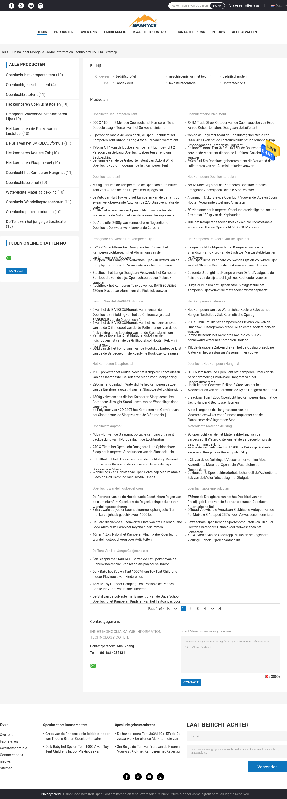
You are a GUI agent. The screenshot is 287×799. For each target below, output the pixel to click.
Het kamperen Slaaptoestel (29, 163)
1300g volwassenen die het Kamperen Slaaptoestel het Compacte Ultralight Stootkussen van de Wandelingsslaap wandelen (135, 402)
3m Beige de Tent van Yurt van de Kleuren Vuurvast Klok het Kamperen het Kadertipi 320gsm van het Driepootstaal (148, 750)
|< (168, 608)
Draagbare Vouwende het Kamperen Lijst (123, 239)
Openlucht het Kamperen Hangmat (35, 172)
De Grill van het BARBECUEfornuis (34, 143)
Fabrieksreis (115, 32)
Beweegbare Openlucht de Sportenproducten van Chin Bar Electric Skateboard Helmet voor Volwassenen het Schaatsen (231, 527)
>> (212, 608)
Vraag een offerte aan (245, 5)
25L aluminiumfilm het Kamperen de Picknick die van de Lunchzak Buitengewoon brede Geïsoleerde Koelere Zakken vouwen (231, 327)
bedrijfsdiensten (235, 76)
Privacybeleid (51, 794)
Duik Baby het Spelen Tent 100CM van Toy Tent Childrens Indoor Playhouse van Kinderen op (77, 750)
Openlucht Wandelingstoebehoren (34, 202)
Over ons (89, 32)
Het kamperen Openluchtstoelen (33, 104)
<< (175, 608)
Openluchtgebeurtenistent (28, 84)
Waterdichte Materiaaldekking (31, 192)
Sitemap (6, 768)
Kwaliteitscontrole (151, 32)
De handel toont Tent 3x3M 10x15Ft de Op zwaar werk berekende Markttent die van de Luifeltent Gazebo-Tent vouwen (228, 153)
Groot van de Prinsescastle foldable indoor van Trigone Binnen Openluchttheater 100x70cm (77, 737)
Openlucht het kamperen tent (30, 75)
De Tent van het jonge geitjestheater (36, 221)
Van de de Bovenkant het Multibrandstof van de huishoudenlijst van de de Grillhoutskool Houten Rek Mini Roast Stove (135, 340)
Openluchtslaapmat (22, 182)
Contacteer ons (191, 32)
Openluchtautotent (22, 94)
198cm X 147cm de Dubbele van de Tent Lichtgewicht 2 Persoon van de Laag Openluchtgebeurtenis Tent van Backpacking (134, 152)
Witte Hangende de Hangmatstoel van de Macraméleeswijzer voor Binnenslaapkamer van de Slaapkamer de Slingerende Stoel (225, 415)
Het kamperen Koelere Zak (28, 153)
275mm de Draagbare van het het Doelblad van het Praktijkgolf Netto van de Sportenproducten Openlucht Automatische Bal (228, 502)
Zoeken (217, 5)
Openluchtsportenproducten (30, 212)
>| (219, 608)
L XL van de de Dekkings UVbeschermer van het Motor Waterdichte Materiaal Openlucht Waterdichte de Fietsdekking (228, 465)
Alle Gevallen (244, 32)
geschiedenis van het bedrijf (189, 76)
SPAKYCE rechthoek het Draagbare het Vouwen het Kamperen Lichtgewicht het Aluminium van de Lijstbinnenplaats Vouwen (130, 252)
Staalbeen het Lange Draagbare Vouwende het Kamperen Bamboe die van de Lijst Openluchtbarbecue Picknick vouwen (135, 278)
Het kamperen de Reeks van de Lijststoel (218, 239)
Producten (63, 32)
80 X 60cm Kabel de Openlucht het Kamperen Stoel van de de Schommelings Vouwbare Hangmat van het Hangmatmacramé (231, 377)
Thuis (42, 32)
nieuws (218, 32)
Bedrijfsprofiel (125, 76)
